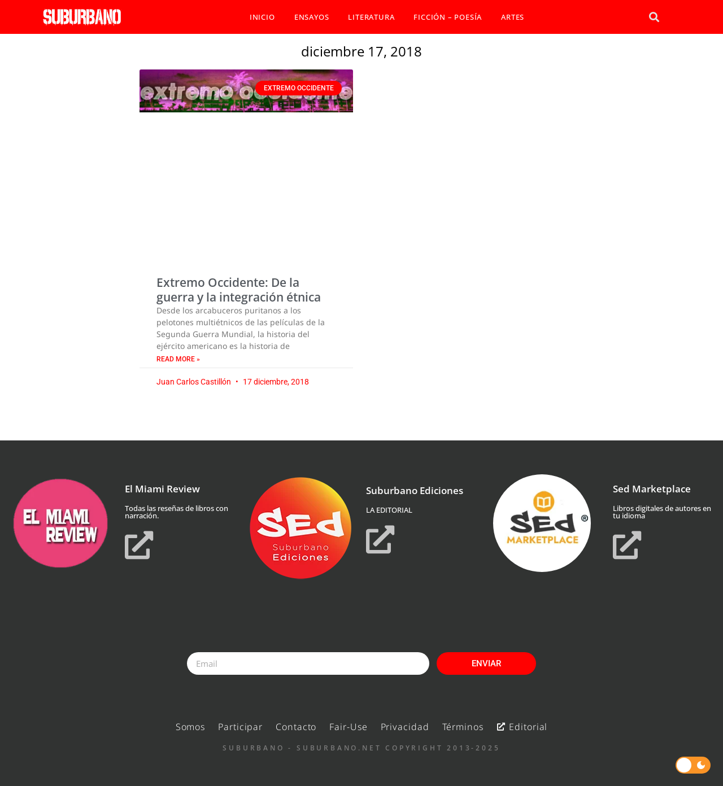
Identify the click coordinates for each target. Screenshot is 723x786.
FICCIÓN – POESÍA (447, 17)
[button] (653, 17)
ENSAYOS (311, 17)
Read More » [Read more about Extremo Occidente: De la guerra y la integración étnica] (178, 359)
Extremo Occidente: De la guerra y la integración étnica (238, 289)
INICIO (262, 17)
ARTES (512, 17)
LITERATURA (371, 17)
